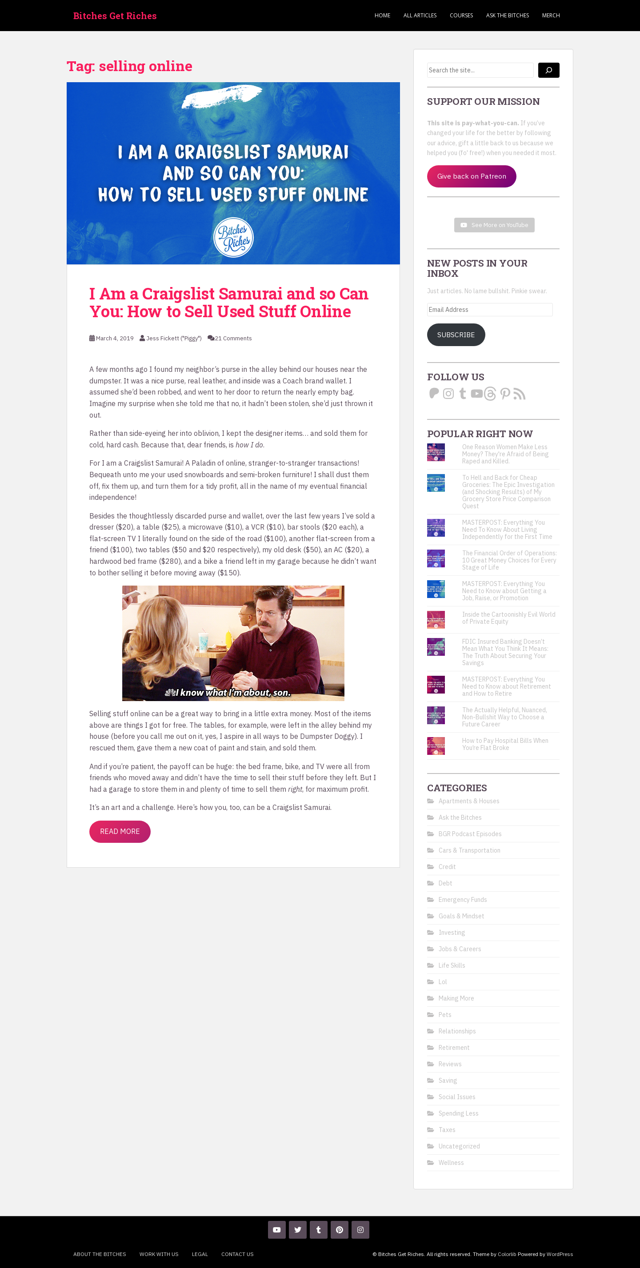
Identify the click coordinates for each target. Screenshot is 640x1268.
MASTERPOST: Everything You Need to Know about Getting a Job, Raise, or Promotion (504, 591)
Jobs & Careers (460, 949)
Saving (448, 1081)
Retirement (454, 1048)
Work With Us (159, 1254)
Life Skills (452, 965)
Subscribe (456, 334)
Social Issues (457, 1097)
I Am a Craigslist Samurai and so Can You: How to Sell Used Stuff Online (229, 302)
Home (382, 15)
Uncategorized (459, 1146)
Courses (461, 15)
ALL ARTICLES (420, 15)
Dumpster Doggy (327, 736)
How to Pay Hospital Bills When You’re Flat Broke (505, 744)
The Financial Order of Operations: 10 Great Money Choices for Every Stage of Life (509, 560)
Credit (447, 867)
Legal (200, 1254)
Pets (445, 1015)
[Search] (549, 70)
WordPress (560, 1254)
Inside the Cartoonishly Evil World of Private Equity (509, 618)
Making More (456, 998)
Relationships (457, 1031)
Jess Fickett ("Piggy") (174, 338)
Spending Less (459, 1113)
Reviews (450, 1064)
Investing (452, 933)
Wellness (451, 1163)
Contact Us (237, 1254)
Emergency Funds (463, 900)
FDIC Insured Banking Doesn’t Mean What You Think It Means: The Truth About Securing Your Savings (505, 652)
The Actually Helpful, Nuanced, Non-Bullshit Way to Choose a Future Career (504, 717)
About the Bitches (99, 1254)
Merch (551, 15)
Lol (443, 982)
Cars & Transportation (469, 850)
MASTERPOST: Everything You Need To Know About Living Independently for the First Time (507, 529)
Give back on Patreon (471, 175)
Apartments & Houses (469, 801)
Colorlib (507, 1254)
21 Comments (233, 338)
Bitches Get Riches (115, 15)
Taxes (447, 1130)
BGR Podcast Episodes (470, 834)
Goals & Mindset (461, 916)
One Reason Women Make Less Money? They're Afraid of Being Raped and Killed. (505, 454)
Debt (445, 883)
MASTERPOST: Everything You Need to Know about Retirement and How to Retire (506, 686)
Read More (120, 831)
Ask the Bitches (507, 15)
